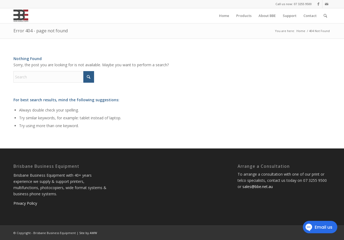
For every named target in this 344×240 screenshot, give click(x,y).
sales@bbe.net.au (257, 186)
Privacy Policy (25, 203)
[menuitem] (224, 15)
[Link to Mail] (326, 4)
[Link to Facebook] (318, 4)
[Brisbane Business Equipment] (20, 15)
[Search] (325, 15)
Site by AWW (88, 233)
